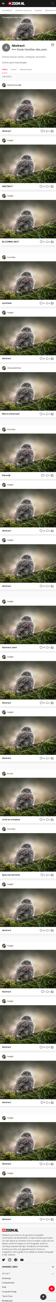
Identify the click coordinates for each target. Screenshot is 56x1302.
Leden (13, 69)
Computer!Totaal (9, 1292)
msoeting (8, 257)
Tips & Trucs (7, 1296)
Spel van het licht (11, 875)
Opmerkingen (26, 69)
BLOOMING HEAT (10, 242)
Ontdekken (7, 10)
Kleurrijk (6, 475)
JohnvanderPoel (11, 368)
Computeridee (8, 1283)
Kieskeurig (6, 1278)
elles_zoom (41, 49)
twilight (7, 141)
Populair (38, 10)
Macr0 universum (11, 414)
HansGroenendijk (11, 85)
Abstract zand (9, 647)
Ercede (20, 49)
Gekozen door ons (23, 10)
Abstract (6, 131)
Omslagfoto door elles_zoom (16, 17)
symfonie (7, 303)
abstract (6, 930)
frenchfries (30, 49)
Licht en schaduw (11, 819)
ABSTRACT (7, 186)
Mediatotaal (7, 1301)
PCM (4, 1287)
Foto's (4, 69)
